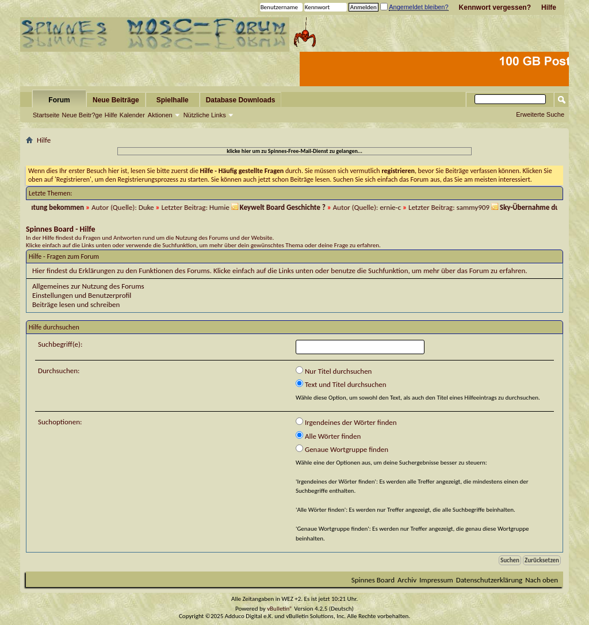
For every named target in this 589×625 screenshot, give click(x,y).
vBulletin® (280, 608)
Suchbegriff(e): (60, 344)
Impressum (436, 580)
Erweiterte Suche (540, 114)
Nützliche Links (204, 115)
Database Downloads (241, 100)
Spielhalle (172, 100)
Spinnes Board (373, 580)
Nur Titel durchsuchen (334, 370)
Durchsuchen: (59, 370)
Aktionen (160, 115)
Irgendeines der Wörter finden (346, 422)
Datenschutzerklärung (489, 580)
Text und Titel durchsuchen (341, 384)
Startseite (46, 115)
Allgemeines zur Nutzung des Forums (88, 286)
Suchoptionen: (60, 421)
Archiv (406, 580)
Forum (59, 100)
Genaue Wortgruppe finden (342, 449)
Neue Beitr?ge (82, 115)
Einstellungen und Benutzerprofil (81, 295)
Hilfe (548, 7)
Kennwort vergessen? (495, 7)
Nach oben (541, 580)
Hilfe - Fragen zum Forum (64, 256)
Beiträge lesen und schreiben (76, 304)
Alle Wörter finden (328, 435)
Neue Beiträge (116, 100)
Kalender (132, 115)
